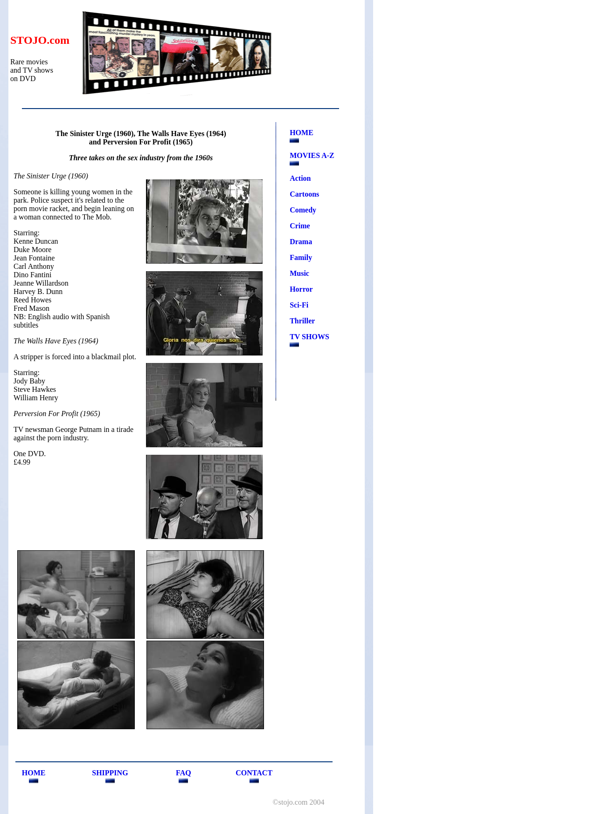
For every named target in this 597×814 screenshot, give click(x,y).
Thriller (302, 321)
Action (300, 178)
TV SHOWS (309, 337)
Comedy (303, 210)
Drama (301, 242)
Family (301, 257)
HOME (301, 133)
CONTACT (254, 773)
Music (299, 273)
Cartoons (304, 194)
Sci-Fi (299, 305)
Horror (301, 289)
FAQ (183, 773)
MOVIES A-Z (312, 155)
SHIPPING (110, 773)
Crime (300, 226)
